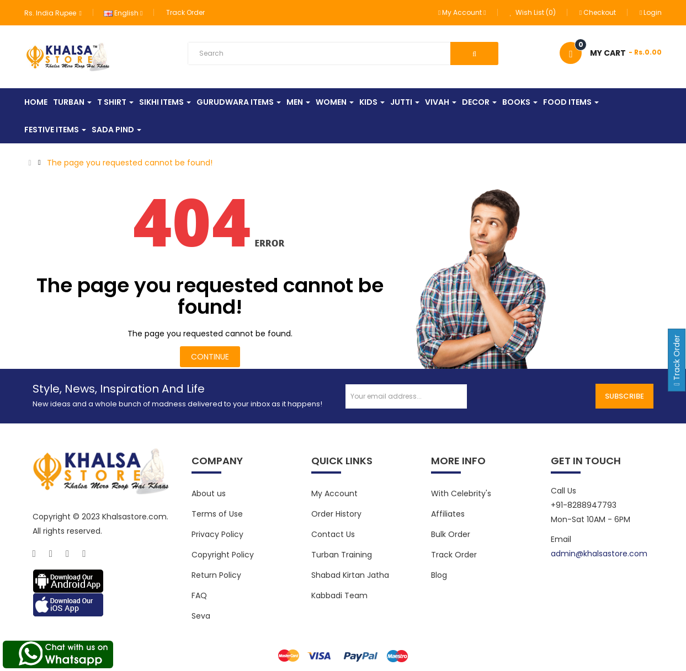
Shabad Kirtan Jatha (350, 575)
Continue (210, 356)
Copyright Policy (223, 554)
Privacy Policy (217, 534)
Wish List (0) (533, 12)
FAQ (199, 595)
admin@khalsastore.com (599, 553)
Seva (201, 615)
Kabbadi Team (339, 595)
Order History (336, 513)
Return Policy (216, 575)
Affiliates (448, 513)
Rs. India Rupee (53, 13)
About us (209, 493)
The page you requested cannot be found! (129, 163)
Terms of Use (217, 513)
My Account (334, 493)
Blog (439, 575)
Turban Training (341, 554)
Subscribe (624, 396)
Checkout (597, 12)
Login (651, 12)
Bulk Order (450, 534)
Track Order (185, 12)
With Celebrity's (461, 493)
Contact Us (333, 534)
